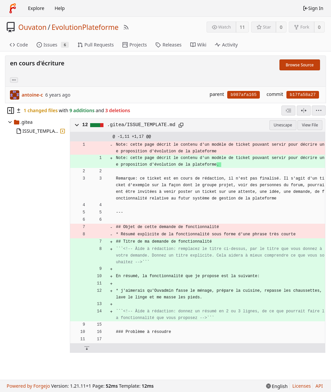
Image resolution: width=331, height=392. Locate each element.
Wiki (198, 44)
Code (19, 44)
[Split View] (304, 111)
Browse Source (300, 65)
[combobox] (288, 111)
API (319, 386)
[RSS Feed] (126, 27)
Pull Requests (96, 44)
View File (310, 125)
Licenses (301, 386)
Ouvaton (32, 27)
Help (60, 8)
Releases (168, 44)
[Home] (12, 8)
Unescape (283, 125)
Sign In (313, 8)
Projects (134, 44)
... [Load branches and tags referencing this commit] (14, 79)
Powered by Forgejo (28, 386)
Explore (36, 8)
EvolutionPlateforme (85, 27)
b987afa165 (243, 94)
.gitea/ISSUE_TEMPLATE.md (141, 124)
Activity (226, 44)
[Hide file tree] (10, 110)
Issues (53, 44)
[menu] (319, 111)
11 (242, 27)
